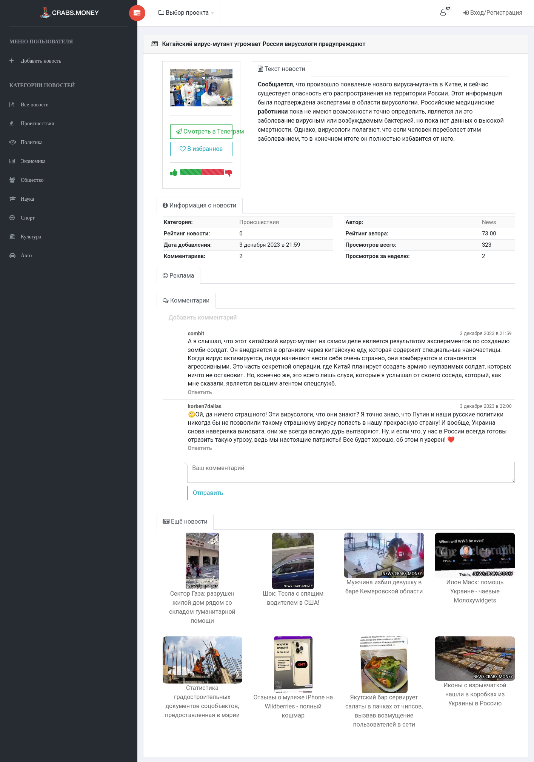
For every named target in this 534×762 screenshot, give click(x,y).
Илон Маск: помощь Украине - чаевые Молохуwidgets (471, 596)
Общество (26, 179)
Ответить (168, 397)
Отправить (176, 497)
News (486, 227)
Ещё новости (153, 526)
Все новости (29, 104)
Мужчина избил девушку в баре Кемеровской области (372, 596)
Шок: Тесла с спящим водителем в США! (273, 603)
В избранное (173, 153)
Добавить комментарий (171, 322)
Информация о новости (168, 210)
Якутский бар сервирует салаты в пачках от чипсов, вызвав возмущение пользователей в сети (372, 707)
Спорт (22, 217)
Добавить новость (35, 60)
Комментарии (154, 305)
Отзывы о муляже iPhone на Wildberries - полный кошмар (273, 698)
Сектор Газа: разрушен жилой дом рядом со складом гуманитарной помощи (174, 607)
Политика (26, 141)
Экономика (27, 160)
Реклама (147, 280)
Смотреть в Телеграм (176, 136)
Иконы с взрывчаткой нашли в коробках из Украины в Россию (470, 694)
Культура (25, 236)
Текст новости (258, 68)
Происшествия (31, 122)
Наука (21, 198)
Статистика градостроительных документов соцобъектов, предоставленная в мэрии (174, 702)
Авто (20, 254)
